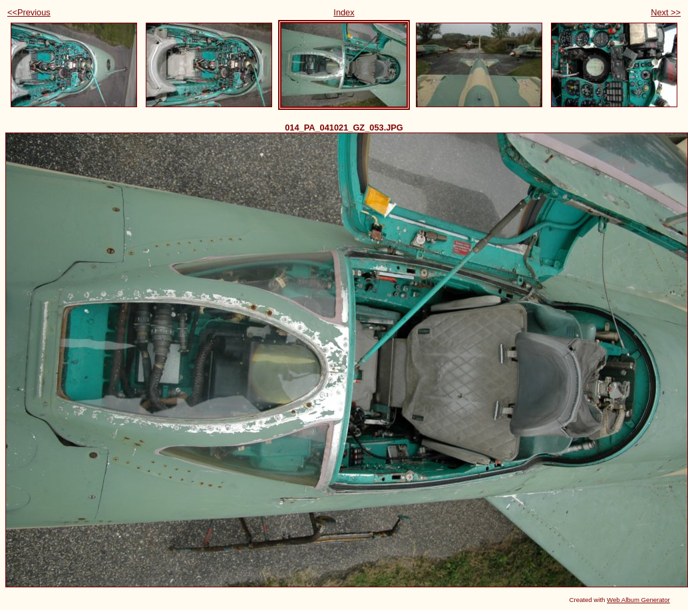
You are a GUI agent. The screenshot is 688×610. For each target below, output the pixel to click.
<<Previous (29, 12)
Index (343, 12)
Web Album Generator (638, 599)
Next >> (666, 12)
